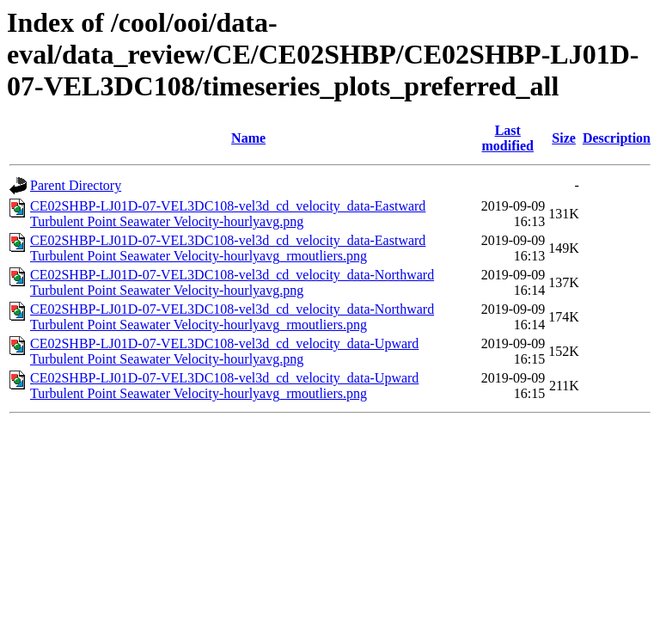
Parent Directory (75, 185)
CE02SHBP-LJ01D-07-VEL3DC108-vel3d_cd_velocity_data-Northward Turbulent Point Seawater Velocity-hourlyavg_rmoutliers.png (232, 317)
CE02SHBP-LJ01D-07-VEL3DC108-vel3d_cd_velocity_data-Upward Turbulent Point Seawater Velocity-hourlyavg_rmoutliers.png (224, 386)
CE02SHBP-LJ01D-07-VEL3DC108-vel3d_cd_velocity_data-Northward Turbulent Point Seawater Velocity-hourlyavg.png (232, 282)
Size (564, 138)
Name (248, 138)
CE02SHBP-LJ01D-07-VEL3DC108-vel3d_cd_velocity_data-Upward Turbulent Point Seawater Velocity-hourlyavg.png (224, 351)
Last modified (508, 138)
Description (617, 138)
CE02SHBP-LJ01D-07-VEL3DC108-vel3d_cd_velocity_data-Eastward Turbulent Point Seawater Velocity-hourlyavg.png (227, 214)
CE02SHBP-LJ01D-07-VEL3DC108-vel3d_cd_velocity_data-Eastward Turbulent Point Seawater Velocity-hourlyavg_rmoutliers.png (227, 248)
